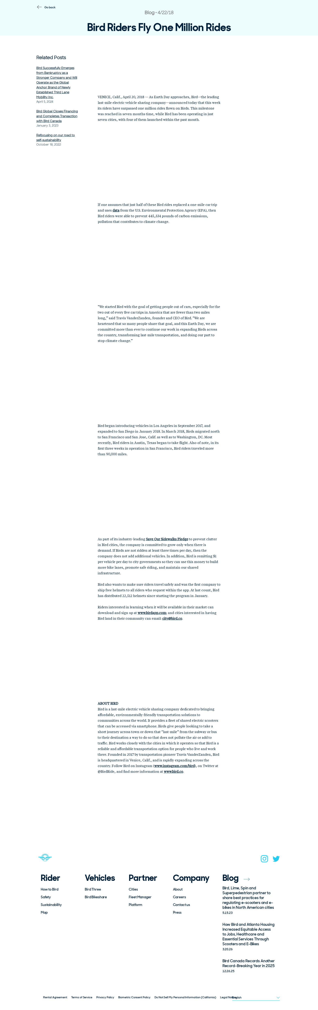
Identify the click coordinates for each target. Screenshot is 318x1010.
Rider (50, 878)
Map (44, 912)
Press (177, 912)
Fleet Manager (140, 897)
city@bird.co (172, 618)
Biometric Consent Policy (134, 997)
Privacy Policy (105, 997)
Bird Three (93, 889)
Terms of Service (81, 997)
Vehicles (100, 878)
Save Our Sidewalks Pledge (167, 539)
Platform (135, 905)
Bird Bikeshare (96, 897)
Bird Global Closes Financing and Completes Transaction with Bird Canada (57, 116)
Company (191, 878)
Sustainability (51, 905)
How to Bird (49, 889)
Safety (46, 897)
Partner (143, 878)
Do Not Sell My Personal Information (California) (185, 997)
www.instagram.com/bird (174, 766)
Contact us (181, 905)
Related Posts (51, 57)
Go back (50, 7)
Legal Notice (228, 997)
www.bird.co (173, 772)
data (116, 210)
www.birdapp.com (152, 613)
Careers (179, 897)
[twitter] (276, 860)
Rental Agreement (55, 997)
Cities (133, 889)
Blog (236, 877)
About (178, 889)
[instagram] (264, 860)
